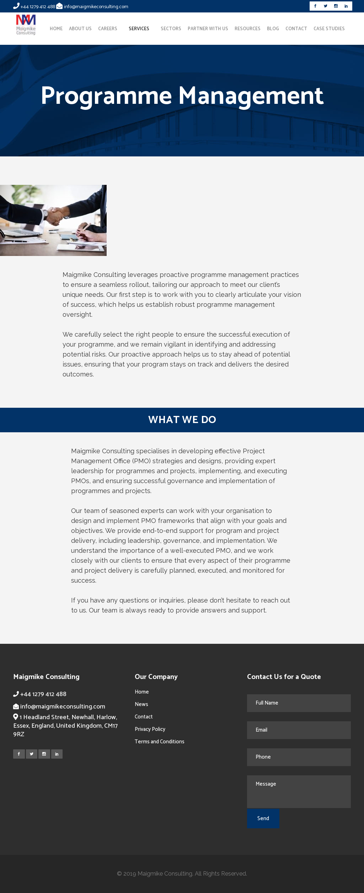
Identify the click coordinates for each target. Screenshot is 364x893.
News (141, 704)
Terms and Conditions (159, 741)
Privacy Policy (150, 729)
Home (142, 692)
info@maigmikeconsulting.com (96, 7)
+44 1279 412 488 (38, 7)
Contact (144, 716)
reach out (275, 600)
